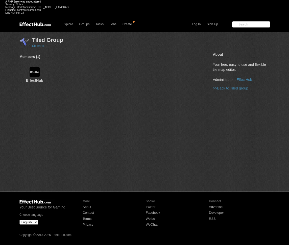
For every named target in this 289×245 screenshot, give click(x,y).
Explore (67, 24)
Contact (88, 213)
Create (127, 24)
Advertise (216, 207)
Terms (87, 219)
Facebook (153, 213)
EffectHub (244, 80)
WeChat (152, 224)
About (87, 207)
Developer (216, 213)
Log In (196, 24)
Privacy (88, 224)
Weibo (150, 219)
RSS (212, 219)
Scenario (38, 46)
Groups (84, 24)
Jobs (113, 24)
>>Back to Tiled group (230, 88)
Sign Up (212, 24)
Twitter (150, 207)
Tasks (99, 24)
